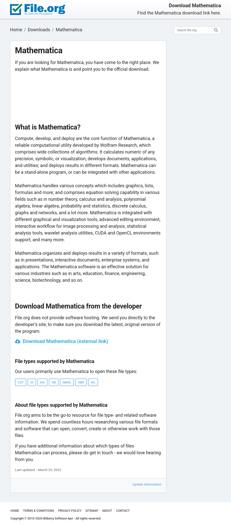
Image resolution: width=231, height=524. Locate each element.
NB (54, 382)
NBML (67, 382)
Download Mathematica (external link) (65, 341)
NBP (81, 382)
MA (42, 382)
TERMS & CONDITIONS (38, 510)
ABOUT (107, 510)
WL (93, 382)
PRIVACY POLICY (69, 510)
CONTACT (123, 510)
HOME (15, 510)
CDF (21, 382)
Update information (146, 484)
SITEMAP (91, 510)
